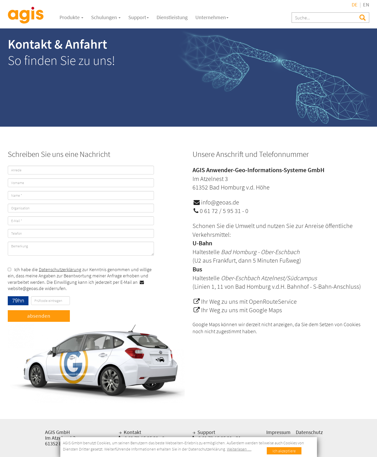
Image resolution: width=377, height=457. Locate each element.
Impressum (278, 432)
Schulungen (106, 17)
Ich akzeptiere (284, 450)
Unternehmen (211, 17)
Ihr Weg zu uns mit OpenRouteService (245, 302)
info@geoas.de (216, 202)
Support (138, 17)
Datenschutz (309, 432)
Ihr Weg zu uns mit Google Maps (238, 310)
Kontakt (132, 432)
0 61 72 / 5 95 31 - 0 (221, 211)
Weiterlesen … (239, 449)
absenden (38, 316)
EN (366, 4)
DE (355, 4)
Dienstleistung (172, 17)
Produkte (71, 17)
